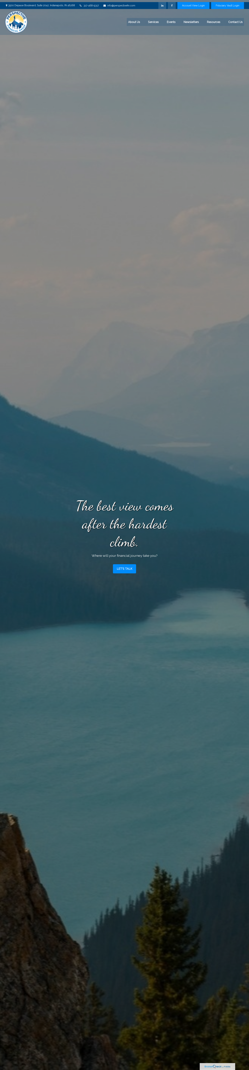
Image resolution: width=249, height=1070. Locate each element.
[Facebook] (172, 3)
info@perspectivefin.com (119, 3)
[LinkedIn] (162, 3)
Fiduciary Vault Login (227, 3)
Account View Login (193, 3)
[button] (134, 20)
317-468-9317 (89, 3)
